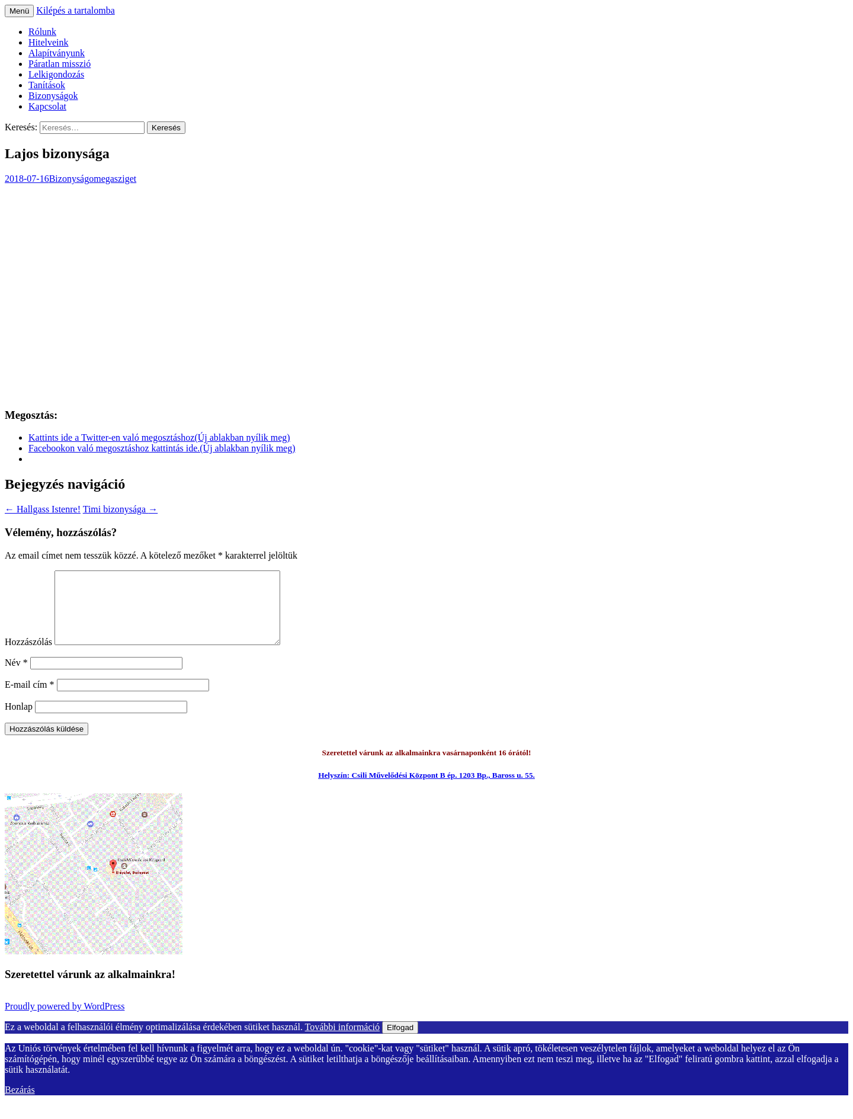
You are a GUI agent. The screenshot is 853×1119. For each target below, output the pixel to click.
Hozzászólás (28, 656)
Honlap (19, 721)
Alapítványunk (56, 53)
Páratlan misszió (59, 64)
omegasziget (112, 179)
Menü (19, 11)
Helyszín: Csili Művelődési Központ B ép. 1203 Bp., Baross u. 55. (426, 789)
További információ (342, 1041)
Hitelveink (48, 42)
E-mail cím (29, 699)
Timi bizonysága (120, 509)
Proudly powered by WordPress (64, 1020)
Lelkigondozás (56, 74)
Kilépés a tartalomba (75, 10)
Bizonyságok (53, 96)
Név (16, 677)
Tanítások (46, 85)
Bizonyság (69, 179)
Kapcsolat (47, 106)
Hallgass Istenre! (43, 509)
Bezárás (20, 1104)
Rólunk (42, 32)
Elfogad (400, 1041)
